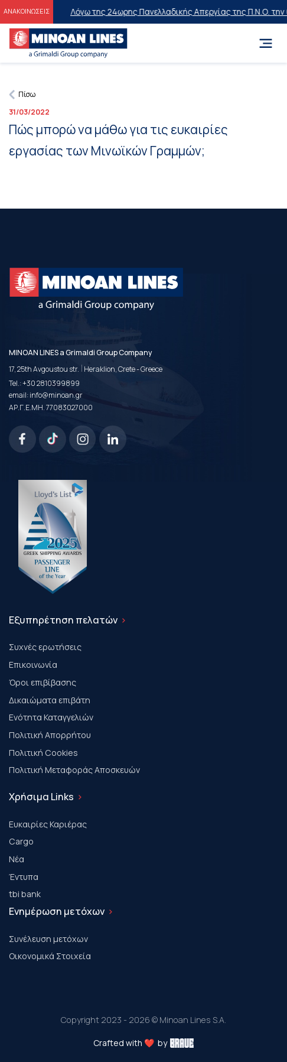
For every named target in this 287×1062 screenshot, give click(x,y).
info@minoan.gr (56, 395)
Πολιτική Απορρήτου (50, 735)
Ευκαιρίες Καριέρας (48, 824)
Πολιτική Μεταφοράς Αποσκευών (74, 769)
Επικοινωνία (33, 664)
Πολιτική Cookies (43, 752)
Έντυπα (23, 876)
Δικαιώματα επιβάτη (49, 700)
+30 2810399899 (51, 383)
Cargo (21, 841)
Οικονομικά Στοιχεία (50, 956)
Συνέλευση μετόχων (48, 938)
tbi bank (25, 893)
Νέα (16, 859)
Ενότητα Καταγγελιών (51, 717)
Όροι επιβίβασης (42, 682)
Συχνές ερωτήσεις (45, 646)
